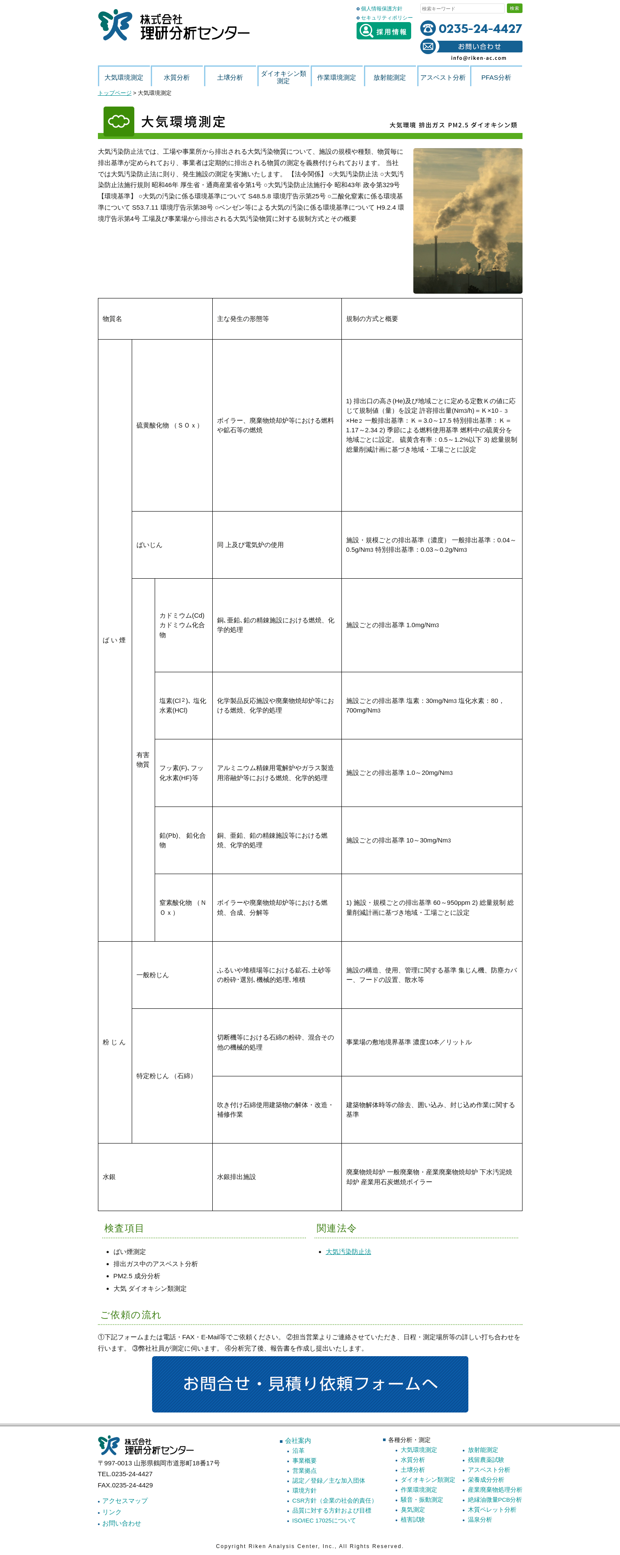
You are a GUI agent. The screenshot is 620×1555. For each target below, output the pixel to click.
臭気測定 (413, 1509)
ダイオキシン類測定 (428, 1480)
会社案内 (298, 1440)
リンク (112, 1512)
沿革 (298, 1451)
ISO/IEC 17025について (324, 1520)
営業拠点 (304, 1471)
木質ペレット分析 (492, 1509)
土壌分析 (413, 1470)
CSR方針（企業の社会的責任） (335, 1500)
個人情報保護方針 (382, 9)
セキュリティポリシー (387, 18)
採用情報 (384, 31)
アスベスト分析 (489, 1470)
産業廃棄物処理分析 (495, 1490)
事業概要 (304, 1461)
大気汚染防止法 (348, 1251)
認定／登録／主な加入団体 (328, 1480)
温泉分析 (480, 1519)
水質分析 (413, 1460)
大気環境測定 (419, 1450)
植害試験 (413, 1519)
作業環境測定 (419, 1490)
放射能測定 (483, 1450)
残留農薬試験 (486, 1460)
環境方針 (304, 1490)
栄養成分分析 (486, 1480)
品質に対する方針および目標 (331, 1510)
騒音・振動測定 (422, 1500)
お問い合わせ (121, 1523)
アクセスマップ (125, 1500)
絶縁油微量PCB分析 (495, 1500)
